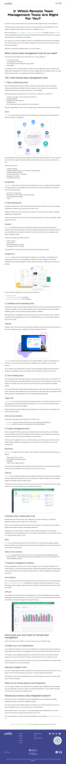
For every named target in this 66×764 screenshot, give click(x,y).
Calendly (7, 360)
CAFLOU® (56, 32)
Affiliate (20, 735)
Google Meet (8, 185)
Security (21, 740)
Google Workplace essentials (14, 299)
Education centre (38, 733)
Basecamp (7, 452)
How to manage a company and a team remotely (29, 32)
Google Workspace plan (13, 297)
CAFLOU (7, 476)
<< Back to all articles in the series (33, 724)
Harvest (9, 424)
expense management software (14, 583)
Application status (38, 738)
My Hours (9, 422)
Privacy (20, 742)
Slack (6, 543)
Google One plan (11, 295)
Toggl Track (8, 401)
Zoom (6, 115)
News (35, 735)
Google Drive (8, 257)
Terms (20, 738)
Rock (8, 555)
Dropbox (7, 227)
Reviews (21, 733)
